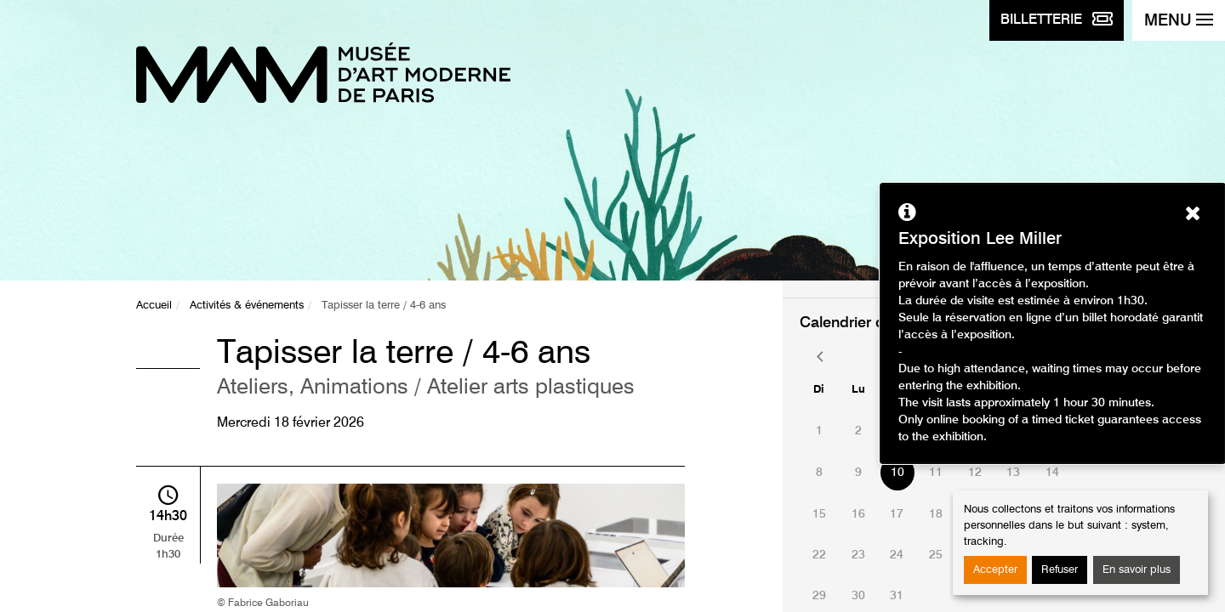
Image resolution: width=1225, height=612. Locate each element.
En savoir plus (1136, 569)
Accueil (154, 305)
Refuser (1059, 569)
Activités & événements (247, 305)
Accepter (995, 569)
